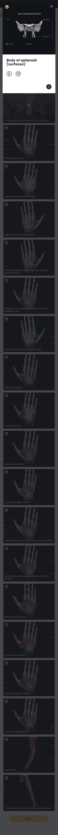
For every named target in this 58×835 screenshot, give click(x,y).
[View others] (48, 86)
